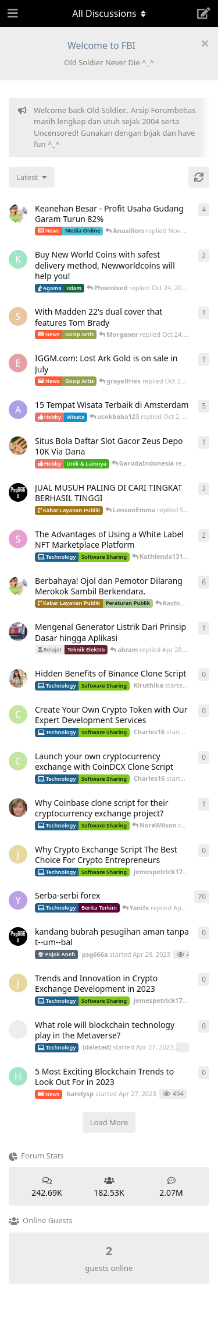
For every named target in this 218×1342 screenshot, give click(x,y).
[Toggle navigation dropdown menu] (109, 13)
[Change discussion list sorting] (32, 177)
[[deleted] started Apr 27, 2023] (18, 1029)
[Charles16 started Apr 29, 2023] (18, 714)
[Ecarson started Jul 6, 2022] (18, 363)
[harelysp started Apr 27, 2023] (18, 1076)
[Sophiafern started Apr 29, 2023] (18, 539)
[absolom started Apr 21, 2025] (18, 631)
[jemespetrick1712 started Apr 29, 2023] (18, 854)
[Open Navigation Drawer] (11, 13)
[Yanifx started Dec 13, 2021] (18, 900)
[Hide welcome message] (204, 43)
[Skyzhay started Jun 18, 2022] (18, 316)
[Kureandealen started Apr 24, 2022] (18, 259)
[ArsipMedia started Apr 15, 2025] (18, 213)
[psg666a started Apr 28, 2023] (18, 492)
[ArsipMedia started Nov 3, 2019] (18, 585)
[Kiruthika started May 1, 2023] (18, 678)
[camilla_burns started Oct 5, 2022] (18, 807)
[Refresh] (198, 177)
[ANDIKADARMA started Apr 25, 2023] (18, 445)
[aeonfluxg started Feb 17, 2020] (18, 409)
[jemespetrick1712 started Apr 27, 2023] (18, 983)
